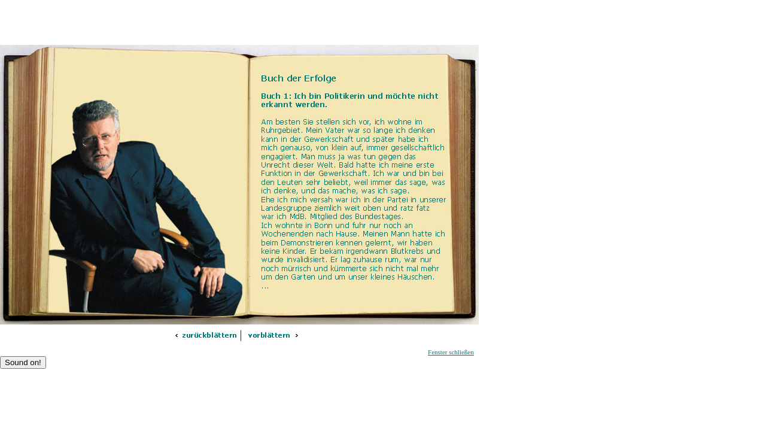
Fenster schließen (451, 352)
